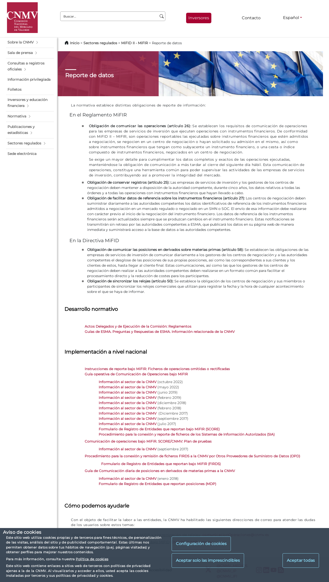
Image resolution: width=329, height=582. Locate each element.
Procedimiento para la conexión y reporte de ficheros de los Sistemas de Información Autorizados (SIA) (187, 434)
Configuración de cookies (201, 543)
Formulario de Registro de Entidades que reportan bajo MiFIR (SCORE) (159, 429)
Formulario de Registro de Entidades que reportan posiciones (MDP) (157, 484)
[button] (30, 42)
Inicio (74, 43)
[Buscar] (161, 16)
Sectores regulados (100, 43)
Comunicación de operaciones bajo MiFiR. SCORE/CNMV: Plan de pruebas (148, 441)
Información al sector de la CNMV (127, 382)
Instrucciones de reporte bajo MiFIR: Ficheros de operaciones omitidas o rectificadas (157, 369)
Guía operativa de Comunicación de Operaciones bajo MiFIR (136, 374)
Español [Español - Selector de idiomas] (291, 17)
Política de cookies (92, 559)
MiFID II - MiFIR (134, 43)
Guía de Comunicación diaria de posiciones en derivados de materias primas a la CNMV (160, 471)
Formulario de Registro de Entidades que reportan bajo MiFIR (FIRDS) (161, 464)
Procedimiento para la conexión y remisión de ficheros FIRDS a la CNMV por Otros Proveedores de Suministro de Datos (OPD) (192, 456)
